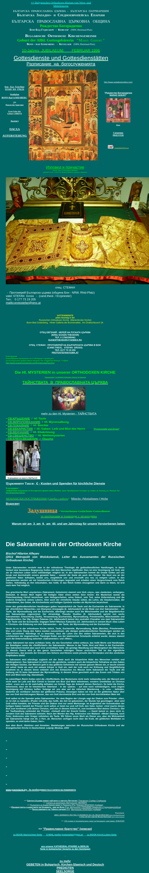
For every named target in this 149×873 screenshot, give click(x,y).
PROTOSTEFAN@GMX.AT (65, 353)
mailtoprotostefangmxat (23, 302)
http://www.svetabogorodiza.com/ (118, 82)
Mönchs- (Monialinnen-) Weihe (89, 498)
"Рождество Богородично (118, 93)
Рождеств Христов (14, 105)
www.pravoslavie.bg (16, 790)
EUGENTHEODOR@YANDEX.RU (65, 340)
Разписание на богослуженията (61, 63)
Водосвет (13, 503)
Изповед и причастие (65, 167)
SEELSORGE (65, 866)
